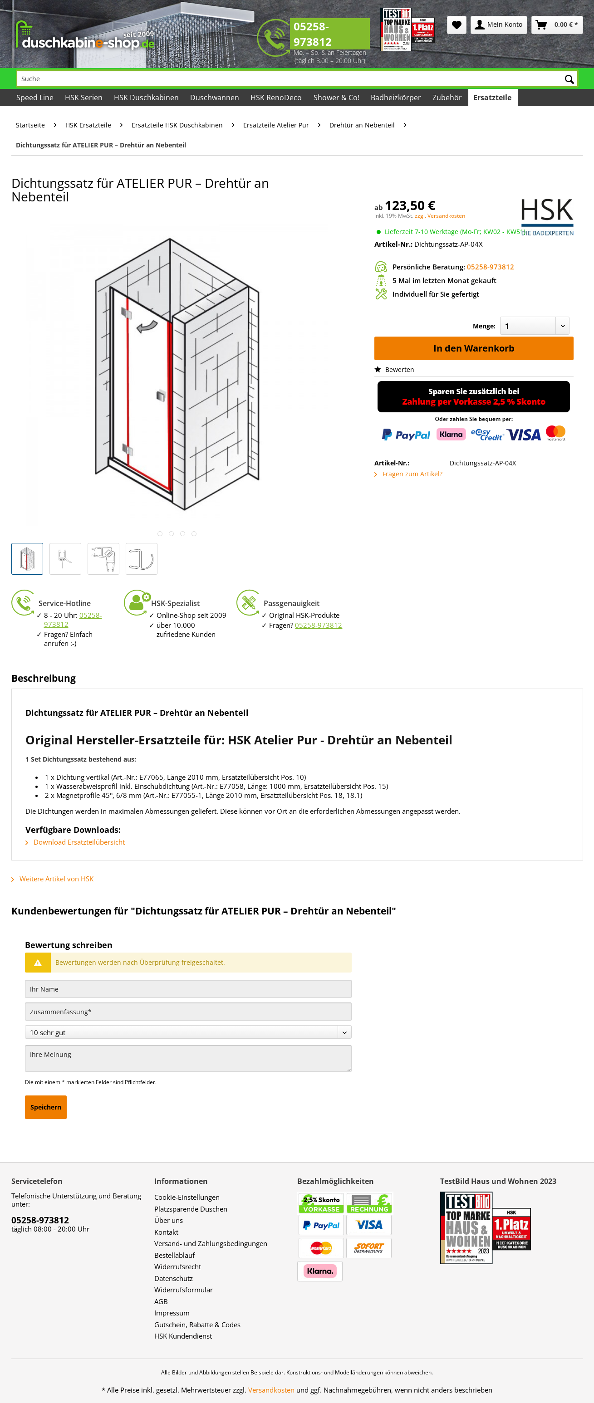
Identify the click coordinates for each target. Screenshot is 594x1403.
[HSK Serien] (84, 97)
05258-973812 (313, 34)
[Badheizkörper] (396, 97)
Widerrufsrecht (177, 1266)
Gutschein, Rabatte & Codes (197, 1324)
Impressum (172, 1312)
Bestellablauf (174, 1255)
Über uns (168, 1220)
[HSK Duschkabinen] (147, 97)
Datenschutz (173, 1278)
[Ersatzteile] (493, 97)
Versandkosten (271, 1389)
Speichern (45, 1107)
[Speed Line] (35, 97)
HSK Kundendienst (183, 1335)
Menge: (484, 326)
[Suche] (297, 78)
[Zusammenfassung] (188, 1011)
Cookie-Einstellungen (187, 1197)
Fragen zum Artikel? (408, 473)
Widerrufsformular (183, 1289)
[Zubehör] (447, 97)
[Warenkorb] (557, 25)
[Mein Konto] (499, 25)
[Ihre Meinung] (188, 1058)
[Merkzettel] (456, 25)
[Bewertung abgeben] (188, 1032)
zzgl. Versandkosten (440, 216)
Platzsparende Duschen (190, 1208)
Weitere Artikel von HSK (52, 878)
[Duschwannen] (215, 97)
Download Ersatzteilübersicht (75, 841)
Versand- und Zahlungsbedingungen (210, 1243)
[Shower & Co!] (336, 97)
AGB (161, 1301)
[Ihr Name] (188, 989)
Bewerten (394, 369)
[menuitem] (456, 25)
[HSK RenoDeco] (276, 97)
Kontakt (166, 1232)
